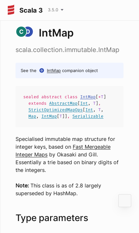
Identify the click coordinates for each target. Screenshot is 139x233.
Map (32, 116)
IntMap (54, 70)
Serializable (87, 116)
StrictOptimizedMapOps (55, 109)
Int (84, 103)
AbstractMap (63, 103)
